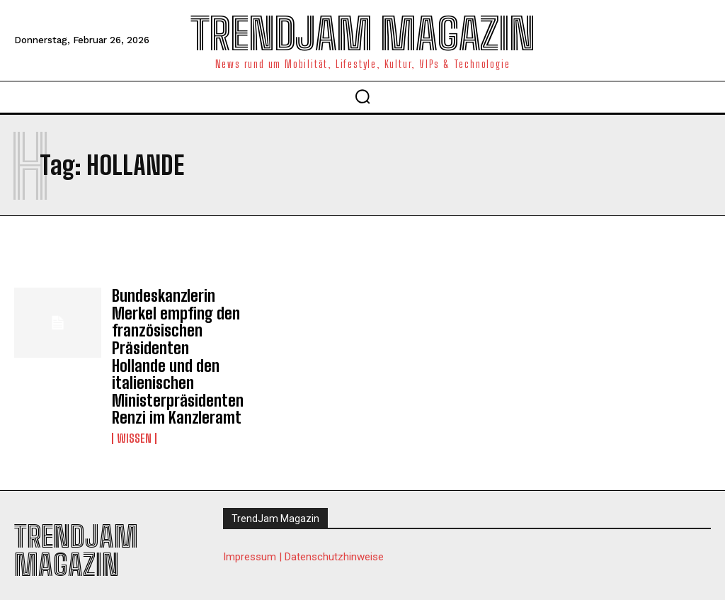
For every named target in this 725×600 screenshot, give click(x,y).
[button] (362, 96)
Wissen (134, 423)
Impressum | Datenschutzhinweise (303, 542)
